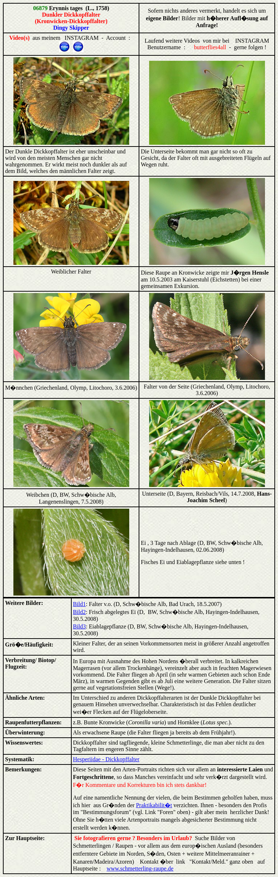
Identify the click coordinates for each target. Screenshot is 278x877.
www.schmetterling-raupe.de (139, 868)
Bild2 (79, 612)
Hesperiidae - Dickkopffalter (106, 759)
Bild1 (79, 604)
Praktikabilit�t (154, 805)
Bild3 (79, 626)
